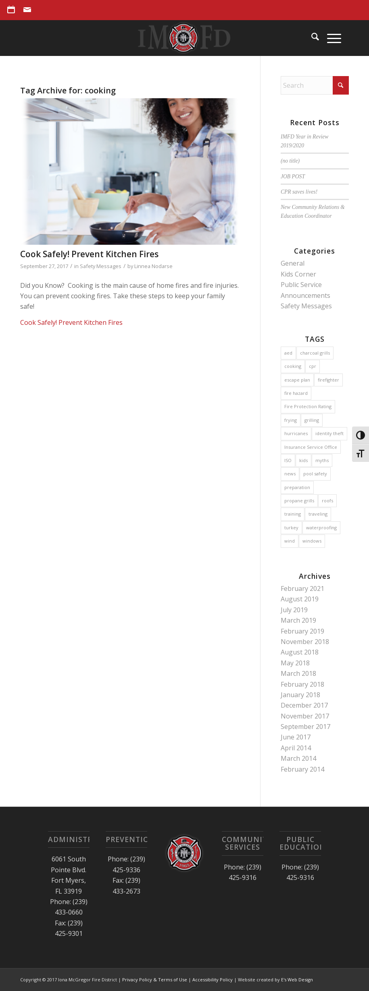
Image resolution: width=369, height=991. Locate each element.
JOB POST (293, 176)
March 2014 (298, 758)
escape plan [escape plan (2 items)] (297, 380)
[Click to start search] (341, 85)
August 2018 (300, 652)
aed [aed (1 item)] (288, 353)
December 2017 (304, 705)
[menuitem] (13, 9)
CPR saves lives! (299, 192)
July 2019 (294, 609)
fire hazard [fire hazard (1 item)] (296, 393)
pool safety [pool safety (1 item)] (315, 474)
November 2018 (305, 641)
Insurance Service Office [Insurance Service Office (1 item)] (310, 447)
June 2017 (296, 737)
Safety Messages (100, 266)
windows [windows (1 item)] (311, 541)
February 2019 (302, 631)
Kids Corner (298, 274)
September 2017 (305, 726)
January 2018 (300, 694)
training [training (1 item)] (292, 514)
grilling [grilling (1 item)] (311, 420)
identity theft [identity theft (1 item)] (329, 433)
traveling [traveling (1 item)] (318, 514)
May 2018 (295, 663)
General (292, 263)
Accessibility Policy (212, 980)
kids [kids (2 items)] (303, 460)
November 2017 (305, 716)
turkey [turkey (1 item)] (291, 527)
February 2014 (302, 769)
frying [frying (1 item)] (290, 420)
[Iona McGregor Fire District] (185, 38)
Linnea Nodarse (153, 266)
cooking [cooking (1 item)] (292, 366)
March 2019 (298, 620)
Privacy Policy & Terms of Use (154, 980)
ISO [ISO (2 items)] (288, 460)
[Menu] (330, 38)
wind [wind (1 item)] (289, 541)
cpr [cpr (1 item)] (312, 366)
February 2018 (302, 684)
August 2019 (300, 599)
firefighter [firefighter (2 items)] (328, 380)
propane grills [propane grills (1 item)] (299, 501)
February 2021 (302, 588)
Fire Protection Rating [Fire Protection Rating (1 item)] (307, 406)
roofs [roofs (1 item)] (327, 501)
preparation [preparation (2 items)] (297, 487)
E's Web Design (297, 980)
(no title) (290, 161)
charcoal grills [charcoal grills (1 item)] (315, 353)
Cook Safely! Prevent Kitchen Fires (89, 254)
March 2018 (298, 673)
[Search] (311, 38)
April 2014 (296, 747)
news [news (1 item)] (290, 474)
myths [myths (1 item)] (322, 460)
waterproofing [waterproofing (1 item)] (321, 527)
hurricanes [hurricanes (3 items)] (296, 433)
